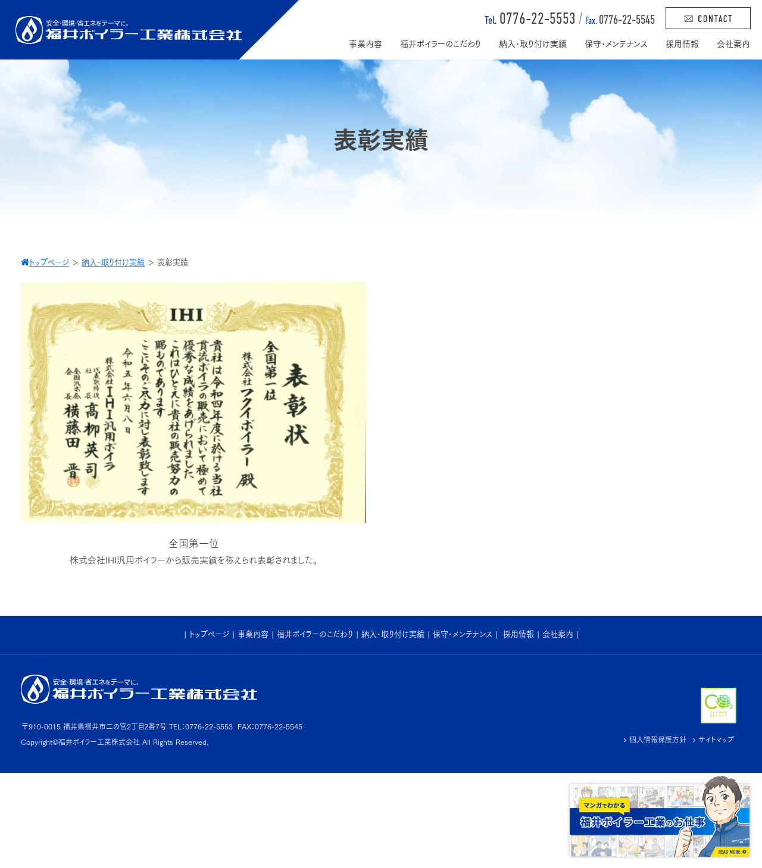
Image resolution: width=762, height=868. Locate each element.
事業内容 (253, 634)
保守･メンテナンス (462, 634)
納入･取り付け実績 (392, 634)
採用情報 (518, 634)
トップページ (209, 634)
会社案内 (557, 634)
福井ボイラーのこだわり (315, 634)
